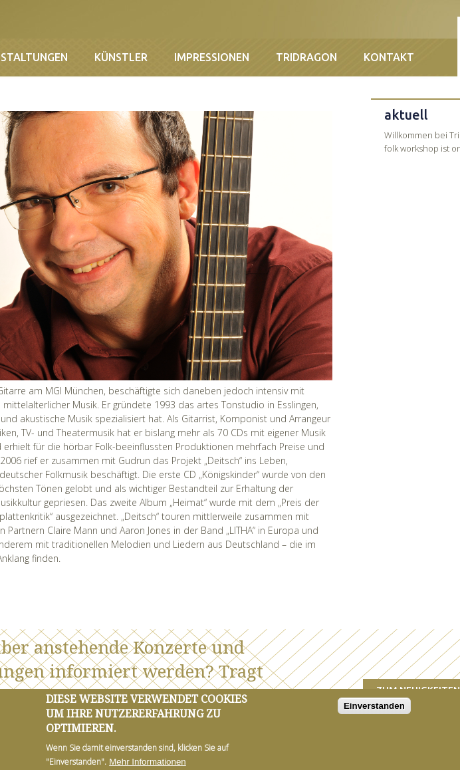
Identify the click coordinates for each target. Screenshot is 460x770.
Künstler (121, 57)
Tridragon (306, 57)
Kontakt (389, 57)
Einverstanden (374, 710)
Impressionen (211, 57)
